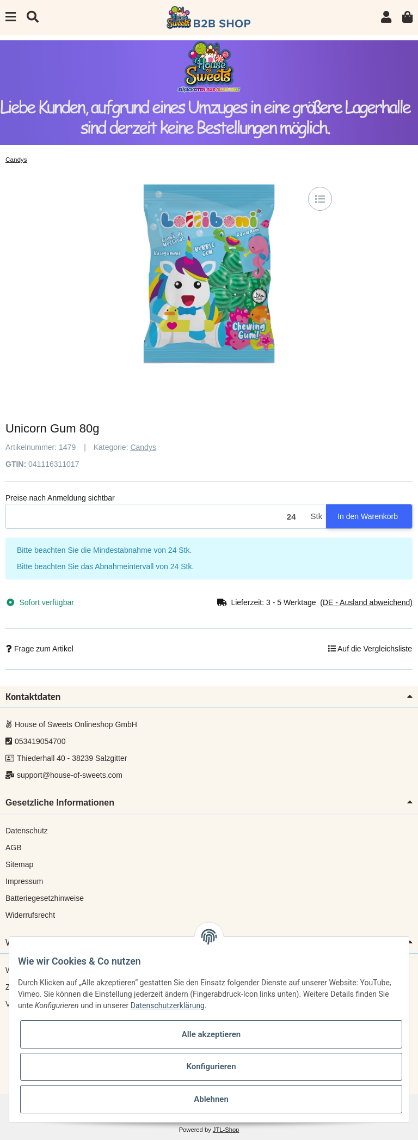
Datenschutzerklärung (168, 1005)
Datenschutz (26, 830)
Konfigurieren (211, 1066)
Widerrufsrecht (30, 915)
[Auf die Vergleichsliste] (320, 199)
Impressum (24, 881)
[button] (386, 17)
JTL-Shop (226, 1129)
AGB (13, 847)
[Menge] (156, 516)
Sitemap (19, 864)
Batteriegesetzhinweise (44, 898)
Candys (143, 447)
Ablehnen (211, 1099)
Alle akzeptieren (211, 1034)
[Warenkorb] (407, 17)
